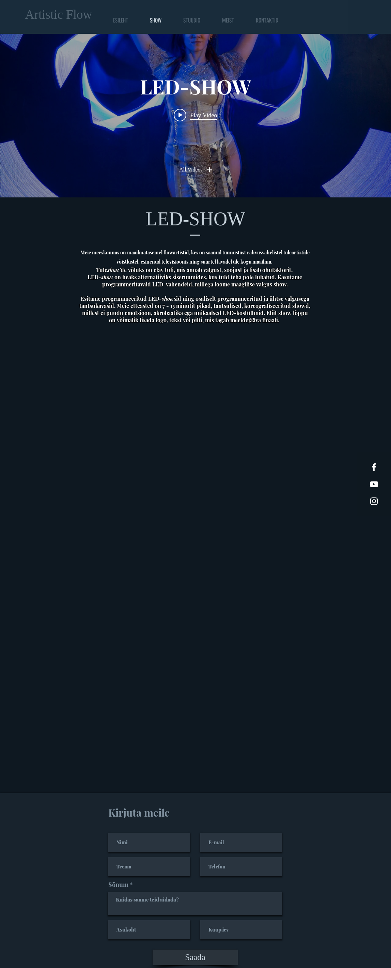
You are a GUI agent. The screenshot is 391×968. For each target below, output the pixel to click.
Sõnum (118, 884)
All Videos (195, 170)
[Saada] (195, 957)
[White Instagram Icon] (374, 501)
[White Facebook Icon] (374, 467)
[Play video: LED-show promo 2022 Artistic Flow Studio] (195, 115)
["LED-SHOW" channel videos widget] (195, 115)
